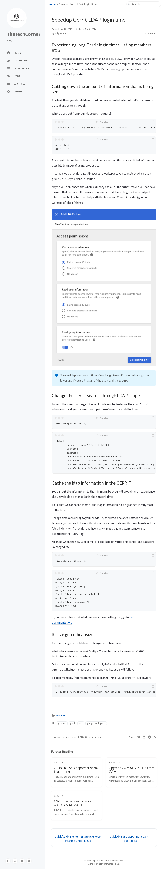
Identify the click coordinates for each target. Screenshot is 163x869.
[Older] (77, 837)
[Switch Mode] (8, 861)
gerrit (72, 723)
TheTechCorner (23, 34)
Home (52, 4)
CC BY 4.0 (83, 737)
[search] (145, 4)
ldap (81, 723)
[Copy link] (154, 737)
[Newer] (130, 837)
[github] (15, 861)
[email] (22, 861)
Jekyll (116, 863)
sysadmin (61, 723)
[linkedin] (29, 861)
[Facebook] (144, 737)
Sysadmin (60, 715)
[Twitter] (139, 737)
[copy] (153, 122)
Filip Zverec (61, 33)
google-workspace (96, 723)
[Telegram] (149, 737)
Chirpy (100, 863)
